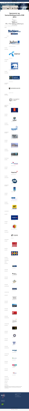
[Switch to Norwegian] (13, 409)
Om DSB (16, 2)
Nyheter (19, 2)
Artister (10, 2)
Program (7, 2)
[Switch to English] (16, 409)
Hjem (4, 2)
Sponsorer (13, 2)
